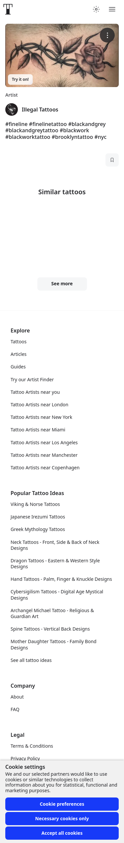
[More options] (107, 35)
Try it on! (20, 79)
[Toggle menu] (112, 9)
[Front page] (8, 9)
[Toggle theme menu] (96, 9)
